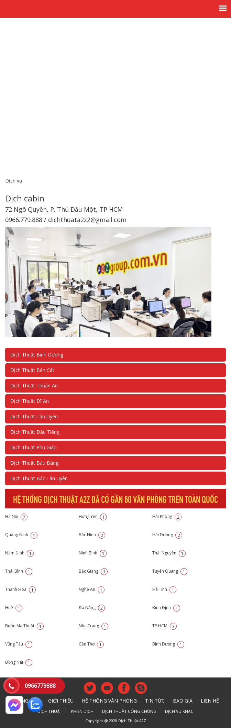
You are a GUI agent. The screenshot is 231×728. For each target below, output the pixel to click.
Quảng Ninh (21, 535)
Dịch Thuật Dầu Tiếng (34, 432)
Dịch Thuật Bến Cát (32, 370)
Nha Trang (93, 626)
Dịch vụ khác (179, 711)
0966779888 (40, 686)
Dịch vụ (13, 180)
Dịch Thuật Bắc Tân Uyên (39, 478)
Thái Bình (18, 571)
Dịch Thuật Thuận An (34, 385)
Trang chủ (26, 700)
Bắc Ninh (92, 535)
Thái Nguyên (169, 553)
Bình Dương (168, 644)
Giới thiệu (61, 700)
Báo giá (182, 700)
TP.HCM (164, 626)
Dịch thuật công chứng (129, 711)
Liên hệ (210, 700)
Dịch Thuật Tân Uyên (34, 416)
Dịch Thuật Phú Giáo (33, 447)
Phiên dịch (82, 711)
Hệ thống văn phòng (109, 700)
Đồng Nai (18, 662)
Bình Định (166, 607)
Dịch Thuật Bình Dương (36, 354)
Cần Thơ (91, 644)
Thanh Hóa (20, 589)
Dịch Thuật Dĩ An (29, 401)
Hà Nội (16, 516)
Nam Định (19, 553)
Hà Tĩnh (164, 589)
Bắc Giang (93, 571)
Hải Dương (167, 535)
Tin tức (155, 700)
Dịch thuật (49, 711)
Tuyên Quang (169, 571)
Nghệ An (91, 589)
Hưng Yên (93, 516)
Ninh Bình (93, 553)
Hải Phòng (167, 516)
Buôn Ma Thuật (24, 626)
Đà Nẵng (92, 607)
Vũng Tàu (18, 644)
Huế (13, 607)
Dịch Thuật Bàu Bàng (34, 463)
